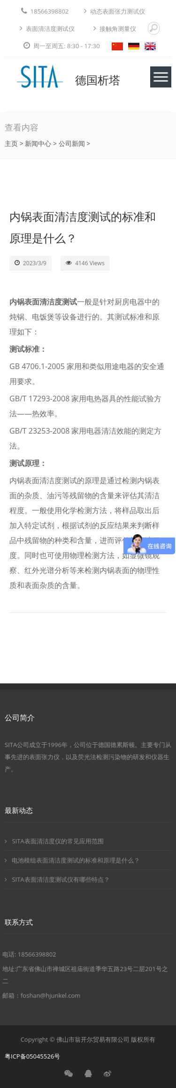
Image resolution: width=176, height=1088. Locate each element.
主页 (11, 143)
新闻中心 (38, 143)
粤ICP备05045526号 (32, 1056)
